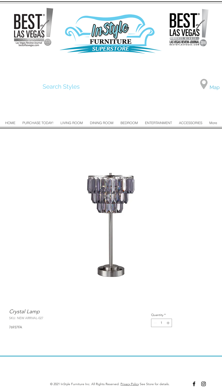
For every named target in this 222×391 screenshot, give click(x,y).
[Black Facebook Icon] (194, 384)
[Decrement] (154, 323)
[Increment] (168, 323)
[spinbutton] (161, 323)
